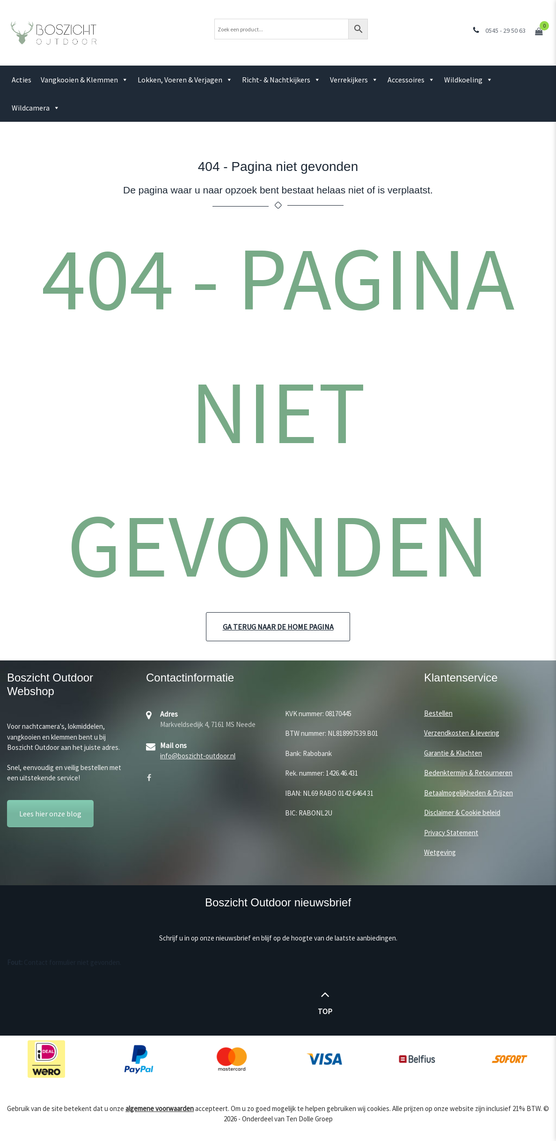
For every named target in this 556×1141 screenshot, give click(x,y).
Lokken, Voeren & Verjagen (185, 79)
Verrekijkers (354, 79)
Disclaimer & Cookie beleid (462, 812)
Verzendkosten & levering (461, 732)
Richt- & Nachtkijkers (281, 79)
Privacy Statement (451, 832)
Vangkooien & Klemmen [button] (84, 79)
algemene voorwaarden (159, 1108)
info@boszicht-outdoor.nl (197, 755)
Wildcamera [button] (36, 107)
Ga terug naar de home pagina (278, 626)
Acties (21, 79)
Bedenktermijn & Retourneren (468, 772)
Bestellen (438, 713)
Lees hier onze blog (50, 813)
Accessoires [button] (411, 79)
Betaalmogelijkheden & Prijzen (468, 792)
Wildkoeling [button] (468, 79)
